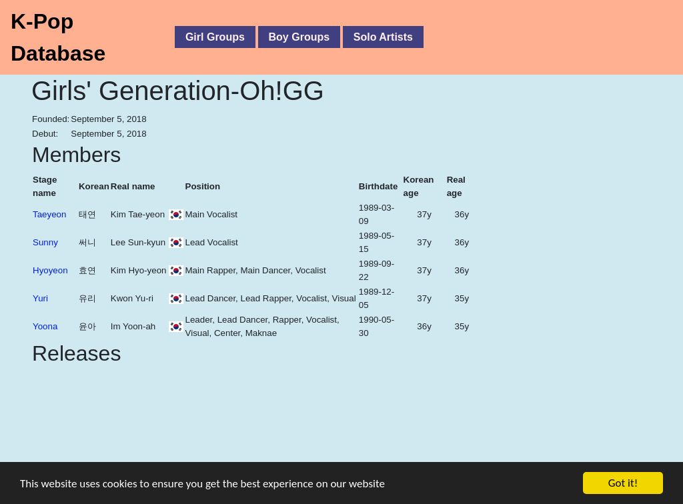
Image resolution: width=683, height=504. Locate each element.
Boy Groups (299, 37)
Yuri (40, 298)
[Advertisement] (565, 225)
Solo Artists (383, 37)
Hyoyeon (50, 270)
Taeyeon (49, 214)
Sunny (45, 242)
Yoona (45, 326)
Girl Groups (215, 37)
